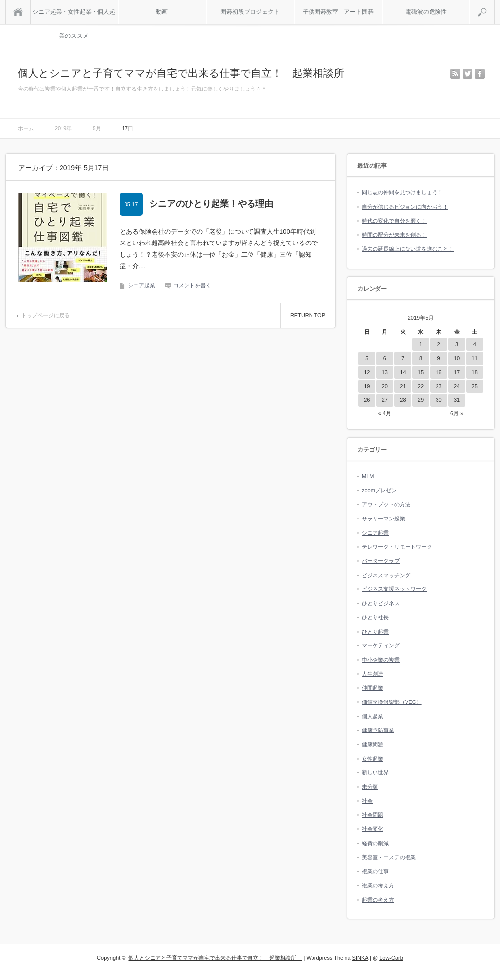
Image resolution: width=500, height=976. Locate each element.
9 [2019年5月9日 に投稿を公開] (438, 358)
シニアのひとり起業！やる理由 (211, 204)
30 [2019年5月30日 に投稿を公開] (438, 400)
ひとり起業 (375, 632)
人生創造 (372, 674)
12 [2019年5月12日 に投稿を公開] (367, 372)
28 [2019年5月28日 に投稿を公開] (403, 400)
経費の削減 (375, 843)
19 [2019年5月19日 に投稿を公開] (367, 386)
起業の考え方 (378, 900)
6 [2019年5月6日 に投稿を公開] (384, 358)
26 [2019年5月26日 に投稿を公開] (367, 400)
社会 (367, 801)
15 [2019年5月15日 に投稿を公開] (421, 372)
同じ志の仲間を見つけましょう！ (402, 192)
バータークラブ (381, 561)
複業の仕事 (375, 871)
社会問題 (372, 815)
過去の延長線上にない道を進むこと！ (408, 249)
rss (455, 74)
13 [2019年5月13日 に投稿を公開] (385, 372)
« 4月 (384, 413)
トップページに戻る (45, 315)
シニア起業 (141, 285)
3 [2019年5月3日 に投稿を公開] (456, 344)
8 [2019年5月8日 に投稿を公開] (420, 358)
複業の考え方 (378, 885)
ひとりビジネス (381, 603)
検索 (494, 4)
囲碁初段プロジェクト (250, 11)
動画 (162, 11)
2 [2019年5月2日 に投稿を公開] (438, 344)
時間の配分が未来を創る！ (394, 235)
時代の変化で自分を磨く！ (394, 221)
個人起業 (372, 716)
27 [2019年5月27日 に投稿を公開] (385, 400)
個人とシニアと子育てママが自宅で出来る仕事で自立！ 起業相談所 (186, 73)
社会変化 (372, 829)
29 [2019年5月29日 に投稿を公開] (421, 400)
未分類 (370, 787)
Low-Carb (391, 958)
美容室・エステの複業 (389, 857)
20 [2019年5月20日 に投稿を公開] (385, 386)
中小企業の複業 (381, 660)
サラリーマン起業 (383, 518)
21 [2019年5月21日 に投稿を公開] (403, 386)
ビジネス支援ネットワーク (394, 589)
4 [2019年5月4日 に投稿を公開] (474, 344)
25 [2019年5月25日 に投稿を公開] (475, 386)
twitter (467, 74)
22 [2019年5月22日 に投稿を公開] (421, 386)
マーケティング (381, 645)
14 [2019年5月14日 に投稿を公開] (403, 372)
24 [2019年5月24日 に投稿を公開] (457, 386)
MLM (368, 476)
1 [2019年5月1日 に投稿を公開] (420, 344)
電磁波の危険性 (426, 11)
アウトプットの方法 (386, 504)
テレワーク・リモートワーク (397, 546)
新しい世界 (375, 772)
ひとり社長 (375, 617)
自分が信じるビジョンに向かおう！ (405, 207)
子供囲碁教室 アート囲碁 (338, 11)
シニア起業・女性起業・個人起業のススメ (73, 16)
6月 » (456, 413)
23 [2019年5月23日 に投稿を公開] (438, 386)
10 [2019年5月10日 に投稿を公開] (457, 358)
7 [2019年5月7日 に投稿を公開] (402, 358)
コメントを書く (192, 285)
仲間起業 (372, 688)
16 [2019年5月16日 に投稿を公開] (438, 372)
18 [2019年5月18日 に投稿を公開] (475, 372)
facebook (480, 74)
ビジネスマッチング (386, 575)
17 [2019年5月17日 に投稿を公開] (457, 372)
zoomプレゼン (379, 490)
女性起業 (372, 759)
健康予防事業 (378, 730)
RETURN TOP (307, 315)
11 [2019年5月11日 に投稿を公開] (475, 358)
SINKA (360, 958)
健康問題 (372, 744)
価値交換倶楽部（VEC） (392, 702)
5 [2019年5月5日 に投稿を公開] (366, 358)
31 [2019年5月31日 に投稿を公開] (457, 400)
